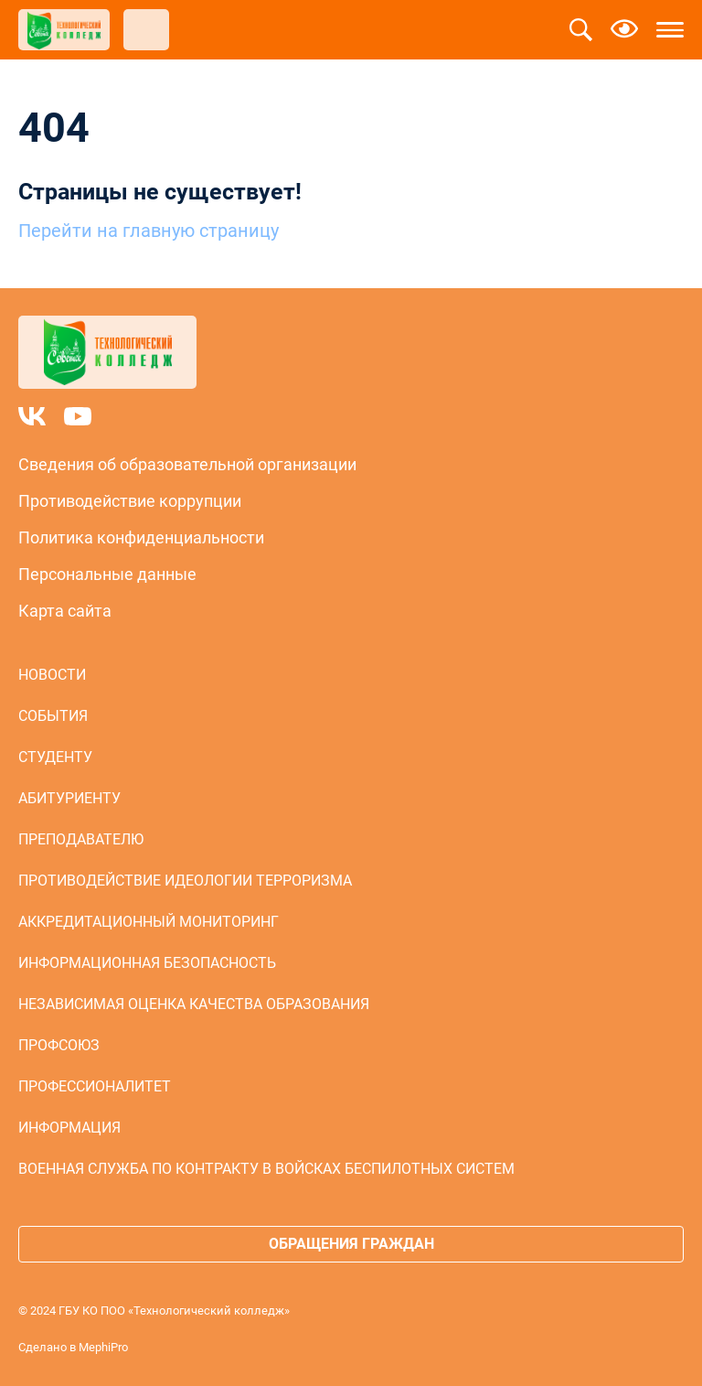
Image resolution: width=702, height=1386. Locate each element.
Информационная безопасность (147, 963)
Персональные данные (107, 574)
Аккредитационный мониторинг (148, 921)
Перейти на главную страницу (148, 231)
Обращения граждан (351, 1243)
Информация (69, 1127)
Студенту (55, 757)
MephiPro (103, 1347)
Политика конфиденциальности (141, 537)
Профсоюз (59, 1045)
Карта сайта (65, 610)
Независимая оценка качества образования (193, 1004)
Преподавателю (81, 839)
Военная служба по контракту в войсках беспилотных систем (266, 1168)
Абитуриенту (69, 798)
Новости (52, 674)
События (53, 716)
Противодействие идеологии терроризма (185, 880)
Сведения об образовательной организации (187, 464)
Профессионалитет (94, 1086)
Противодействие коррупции (129, 500)
